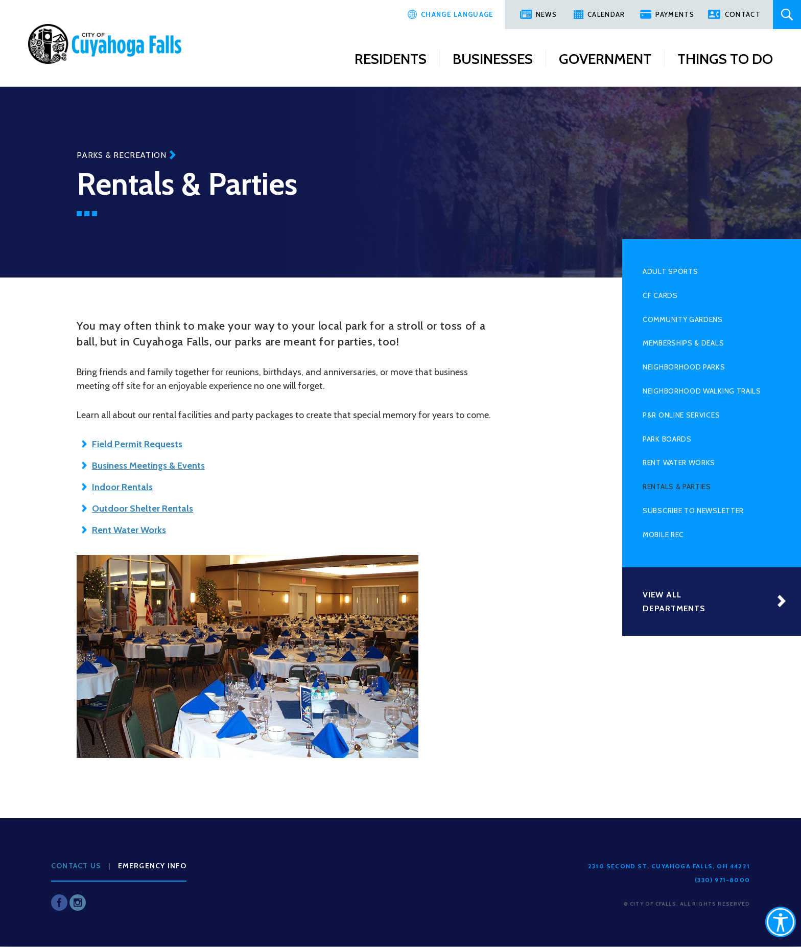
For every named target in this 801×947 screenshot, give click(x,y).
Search (787, 14)
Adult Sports (670, 271)
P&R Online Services (681, 415)
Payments (674, 14)
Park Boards (667, 439)
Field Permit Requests (137, 444)
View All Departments (674, 601)
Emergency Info (152, 865)
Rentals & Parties (677, 486)
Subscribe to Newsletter (693, 510)
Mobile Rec (663, 534)
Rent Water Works (679, 462)
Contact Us (76, 865)
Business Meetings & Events (148, 465)
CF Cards (660, 295)
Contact (743, 14)
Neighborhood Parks (684, 367)
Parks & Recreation (121, 155)
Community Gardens (683, 319)
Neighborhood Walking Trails (702, 391)
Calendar (606, 14)
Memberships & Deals (683, 343)
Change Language (457, 14)
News (546, 14)
